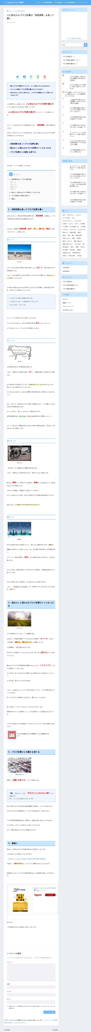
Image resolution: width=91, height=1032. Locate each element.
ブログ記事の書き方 (47, 2)
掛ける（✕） (14, 186)
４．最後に (12, 199)
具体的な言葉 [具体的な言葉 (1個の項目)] (73, 232)
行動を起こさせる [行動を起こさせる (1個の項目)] (67, 252)
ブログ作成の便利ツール (71, 2)
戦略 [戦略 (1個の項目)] (73, 235)
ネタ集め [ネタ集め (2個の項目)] (65, 223)
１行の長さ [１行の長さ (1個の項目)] (79, 255)
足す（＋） (14, 182)
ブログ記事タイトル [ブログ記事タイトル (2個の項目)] (74, 226)
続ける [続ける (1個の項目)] (72, 247)
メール (9, 991)
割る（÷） (13, 189)
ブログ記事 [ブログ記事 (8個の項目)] (65, 226)
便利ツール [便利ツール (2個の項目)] (65, 232)
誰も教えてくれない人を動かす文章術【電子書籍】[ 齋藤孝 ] (27, 859)
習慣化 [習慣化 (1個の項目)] (77, 247)
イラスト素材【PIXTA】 (74, 38)
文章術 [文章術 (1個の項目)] (73, 238)
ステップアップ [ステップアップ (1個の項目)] (78, 220)
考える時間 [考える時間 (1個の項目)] (65, 249)
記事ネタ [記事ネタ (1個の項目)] (65, 255)
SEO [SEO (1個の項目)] (64, 215)
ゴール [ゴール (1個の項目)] (73, 218)
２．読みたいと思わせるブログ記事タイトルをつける (24, 192)
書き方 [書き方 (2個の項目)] (64, 241)
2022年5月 (66, 271)
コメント (10, 962)
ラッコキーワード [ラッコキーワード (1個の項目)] (81, 229)
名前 (9, 984)
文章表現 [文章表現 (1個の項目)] (79, 238)
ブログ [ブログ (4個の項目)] (76, 223)
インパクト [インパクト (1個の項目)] (78, 215)
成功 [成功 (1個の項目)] (69, 235)
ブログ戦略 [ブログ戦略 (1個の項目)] (82, 223)
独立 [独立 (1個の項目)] (84, 244)
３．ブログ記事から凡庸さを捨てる (19, 195)
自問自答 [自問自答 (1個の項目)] (79, 249)
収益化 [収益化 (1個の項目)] (79, 232)
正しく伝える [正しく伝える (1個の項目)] (77, 244)
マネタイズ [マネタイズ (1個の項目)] (65, 229)
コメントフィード (68, 306)
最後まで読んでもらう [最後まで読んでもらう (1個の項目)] (68, 244)
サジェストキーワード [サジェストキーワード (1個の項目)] (68, 220)
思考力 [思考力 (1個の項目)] (64, 235)
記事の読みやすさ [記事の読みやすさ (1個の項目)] (76, 252)
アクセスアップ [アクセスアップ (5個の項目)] (70, 215)
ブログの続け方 (58, 2)
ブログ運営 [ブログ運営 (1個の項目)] (83, 226)
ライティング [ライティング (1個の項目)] (73, 229)
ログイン (65, 299)
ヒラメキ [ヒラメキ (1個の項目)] (71, 223)
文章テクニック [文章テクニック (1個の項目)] (66, 238)
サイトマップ (83, 2)
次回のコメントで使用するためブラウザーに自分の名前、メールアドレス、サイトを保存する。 (32, 1007)
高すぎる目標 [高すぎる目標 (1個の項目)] (72, 255)
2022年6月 (66, 268)
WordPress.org (67, 310)
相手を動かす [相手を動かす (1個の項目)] (66, 247)
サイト (9, 999)
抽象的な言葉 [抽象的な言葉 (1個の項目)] (79, 235)
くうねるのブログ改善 (14, 2)
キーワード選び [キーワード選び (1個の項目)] (66, 218)
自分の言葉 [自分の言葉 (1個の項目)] (72, 249)
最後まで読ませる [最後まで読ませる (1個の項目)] (78, 241)
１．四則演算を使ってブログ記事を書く (20, 179)
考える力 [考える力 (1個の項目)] (83, 247)
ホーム (38, 2)
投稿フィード (67, 303)
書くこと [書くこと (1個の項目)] (70, 241)
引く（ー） (14, 184)
